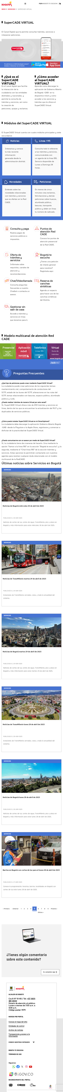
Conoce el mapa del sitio (18, 1022)
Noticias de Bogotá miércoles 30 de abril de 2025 (23, 506)
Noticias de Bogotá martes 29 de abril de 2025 (22, 651)
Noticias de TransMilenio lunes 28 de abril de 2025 (24, 724)
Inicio (4, 9)
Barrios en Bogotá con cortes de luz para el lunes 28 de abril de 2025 (31, 870)
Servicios (11, 9)
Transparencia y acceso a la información (19, 1035)
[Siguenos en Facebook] (13, 1066)
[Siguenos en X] (22, 1066)
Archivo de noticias (16, 1030)
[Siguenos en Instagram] (26, 1066)
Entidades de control (16, 1026)
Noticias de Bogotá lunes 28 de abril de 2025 (21, 797)
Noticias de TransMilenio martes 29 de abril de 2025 (24, 579)
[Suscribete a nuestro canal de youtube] (30, 1066)
